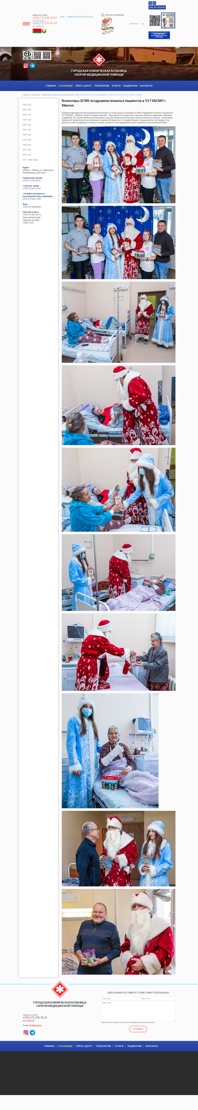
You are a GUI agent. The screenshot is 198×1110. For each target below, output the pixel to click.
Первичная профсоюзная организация (58, 97)
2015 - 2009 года (31, 164)
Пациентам (130, 88)
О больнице (66, 88)
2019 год (27, 144)
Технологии (101, 88)
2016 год (27, 159)
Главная (51, 88)
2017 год (27, 154)
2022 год (27, 128)
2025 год (27, 112)
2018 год (27, 149)
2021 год (27, 133)
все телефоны (29, 1023)
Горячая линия (38, 21)
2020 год (27, 138)
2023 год (78, 97)
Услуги (116, 88)
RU (150, 3)
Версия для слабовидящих (113, 15)
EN (154, 3)
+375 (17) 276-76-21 (44, 17)
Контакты (146, 88)
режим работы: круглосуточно (80, 16)
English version (157, 7)
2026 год (27, 107)
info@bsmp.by (35, 1028)
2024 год (27, 118)
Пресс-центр (83, 88)
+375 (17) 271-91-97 (44, 23)
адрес (62, 16)
